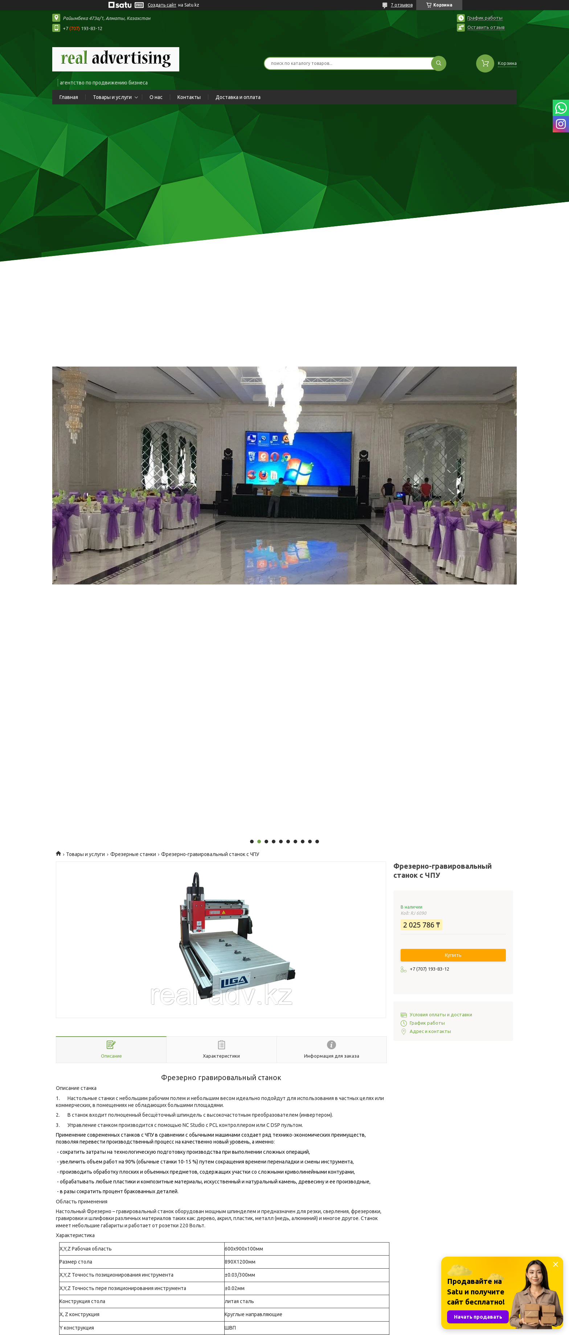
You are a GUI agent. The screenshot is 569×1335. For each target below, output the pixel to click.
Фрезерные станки (133, 854)
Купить (453, 955)
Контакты (189, 97)
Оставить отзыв (486, 27)
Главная (69, 97)
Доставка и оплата (238, 97)
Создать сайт (162, 5)
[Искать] (438, 63)
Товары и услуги (112, 97)
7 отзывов (402, 5)
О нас (156, 97)
